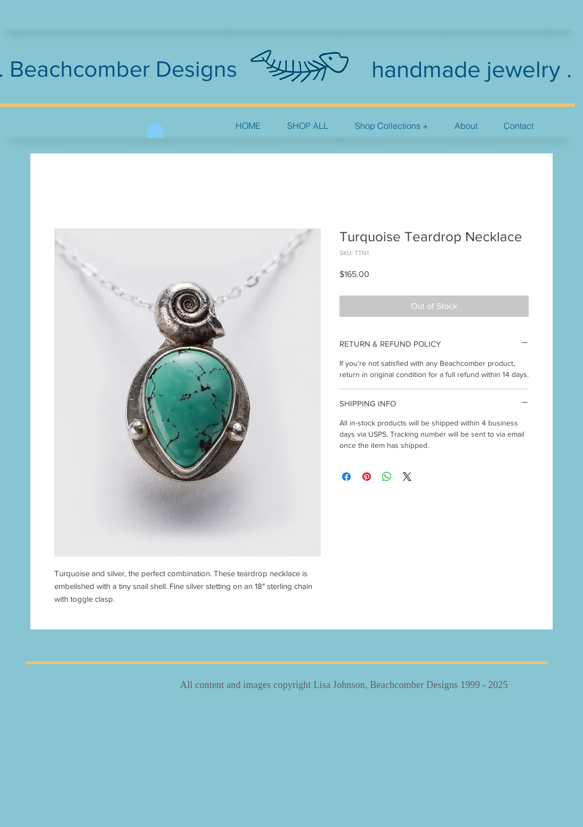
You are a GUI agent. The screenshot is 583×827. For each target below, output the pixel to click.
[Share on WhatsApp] (386, 476)
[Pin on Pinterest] (366, 476)
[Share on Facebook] (346, 476)
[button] (391, 126)
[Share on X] (407, 476)
